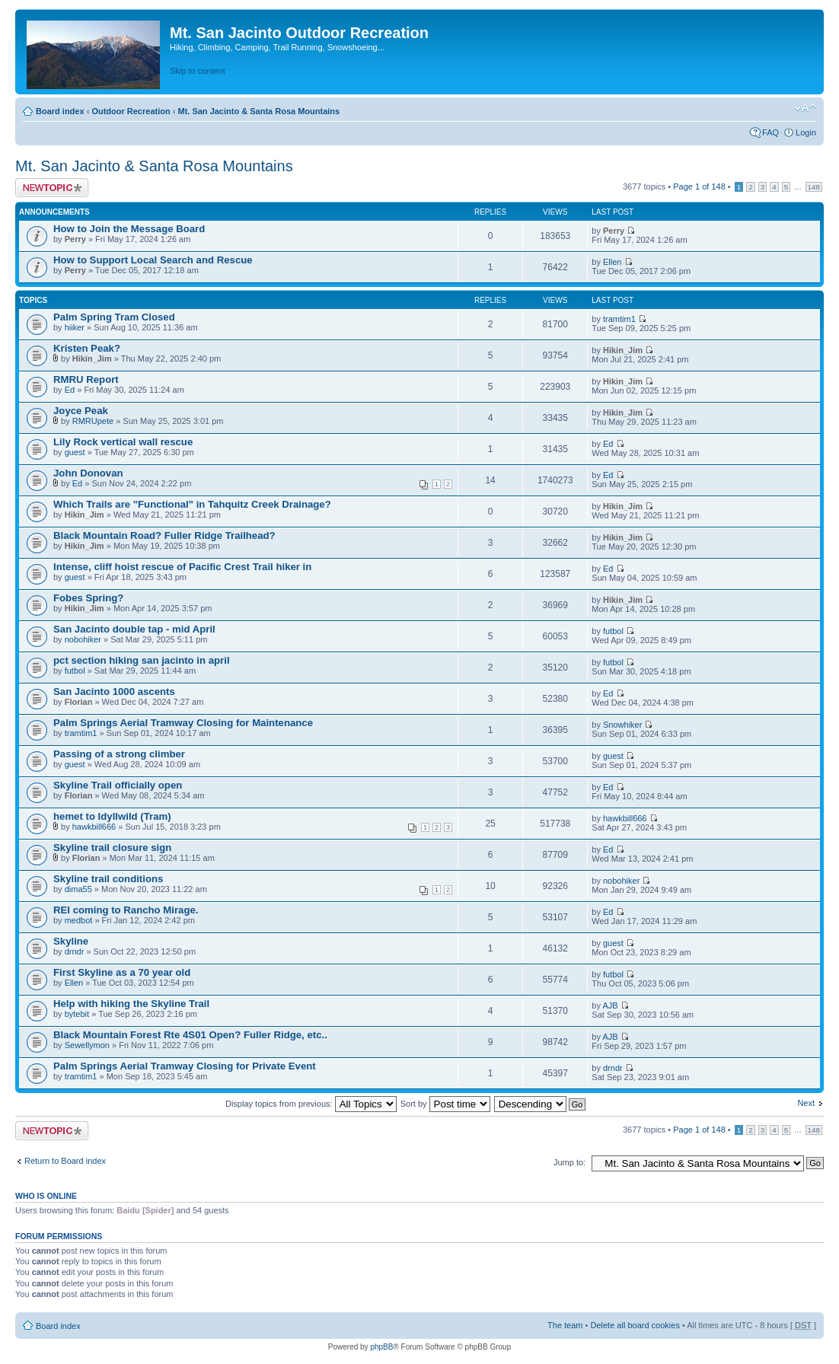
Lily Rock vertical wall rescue (123, 442)
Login (806, 132)
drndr (75, 951)
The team (564, 1325)
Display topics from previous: (311, 1103)
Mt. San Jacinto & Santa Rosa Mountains (258, 111)
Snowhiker (622, 724)
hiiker (75, 327)
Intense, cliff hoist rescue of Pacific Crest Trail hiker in (182, 566)
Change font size (805, 108)
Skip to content (197, 70)
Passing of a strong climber (119, 754)
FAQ (770, 132)
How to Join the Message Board (129, 228)
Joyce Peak (80, 410)
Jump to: (569, 1162)
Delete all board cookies (634, 1325)
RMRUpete (92, 420)
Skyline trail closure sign (112, 847)
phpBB (381, 1347)
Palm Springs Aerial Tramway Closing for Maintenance (183, 722)
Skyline (70, 941)
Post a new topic (51, 187)
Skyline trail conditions (108, 878)
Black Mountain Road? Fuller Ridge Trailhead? (164, 535)
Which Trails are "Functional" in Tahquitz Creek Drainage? (192, 504)
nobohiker (83, 639)
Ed (70, 389)
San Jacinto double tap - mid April (134, 629)
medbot (79, 920)
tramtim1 (619, 318)
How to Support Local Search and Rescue (153, 260)
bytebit (77, 1013)
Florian (79, 701)
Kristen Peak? (86, 348)
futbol (613, 631)
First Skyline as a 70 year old (121, 972)
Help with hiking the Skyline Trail (131, 1003)
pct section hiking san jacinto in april (141, 660)
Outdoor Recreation (130, 111)
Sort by (445, 1103)
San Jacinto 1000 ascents (114, 691)
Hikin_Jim (92, 358)
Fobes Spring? (88, 598)
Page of (699, 186)
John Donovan (88, 473)
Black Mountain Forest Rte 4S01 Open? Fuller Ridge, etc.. (190, 1035)
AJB (609, 1005)
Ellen (612, 261)
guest (75, 452)
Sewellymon (87, 1045)
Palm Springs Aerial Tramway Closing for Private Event (184, 1066)
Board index (60, 111)
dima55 (78, 889)
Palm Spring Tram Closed (114, 317)
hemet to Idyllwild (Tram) (112, 816)
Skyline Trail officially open (117, 785)
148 (814, 187)
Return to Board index (65, 1160)
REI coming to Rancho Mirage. (126, 910)
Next (806, 1102)
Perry (75, 239)
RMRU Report (86, 379)
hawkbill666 (94, 826)
